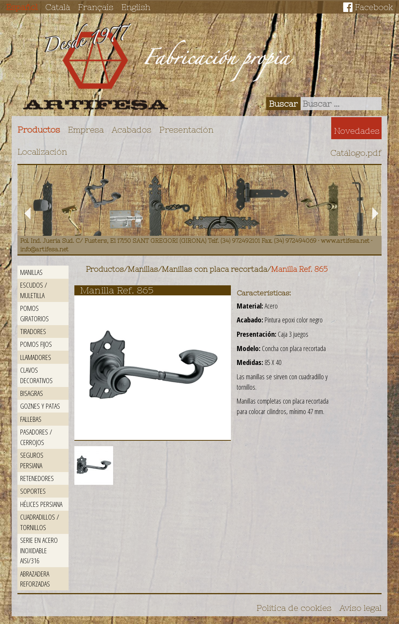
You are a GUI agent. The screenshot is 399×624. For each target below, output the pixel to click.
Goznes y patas (40, 406)
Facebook (374, 7)
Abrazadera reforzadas (35, 579)
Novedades (357, 130)
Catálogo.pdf (356, 152)
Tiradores (33, 331)
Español (22, 7)
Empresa (86, 129)
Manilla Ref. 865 (299, 269)
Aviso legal (360, 607)
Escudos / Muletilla (33, 290)
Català (57, 7)
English (135, 7)
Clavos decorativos (36, 375)
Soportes (33, 491)
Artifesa (95, 66)
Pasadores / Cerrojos (36, 437)
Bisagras (31, 393)
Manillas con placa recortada (214, 269)
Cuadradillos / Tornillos (39, 522)
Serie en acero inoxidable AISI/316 (39, 550)
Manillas (31, 272)
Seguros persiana (31, 460)
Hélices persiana (41, 504)
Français (96, 7)
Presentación (186, 129)
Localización (42, 151)
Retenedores (37, 478)
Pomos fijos (36, 344)
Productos (38, 129)
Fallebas (30, 419)
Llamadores (35, 357)
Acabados (131, 129)
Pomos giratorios (34, 313)
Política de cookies (294, 607)
